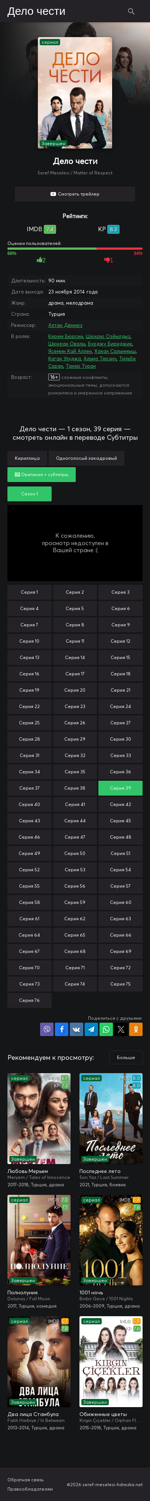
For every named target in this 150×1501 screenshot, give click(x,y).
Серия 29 (74, 739)
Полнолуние (22, 1292)
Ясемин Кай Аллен (70, 351)
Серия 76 (29, 1000)
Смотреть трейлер (79, 194)
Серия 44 (75, 820)
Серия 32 (75, 755)
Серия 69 (120, 951)
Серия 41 (75, 804)
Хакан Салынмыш (115, 351)
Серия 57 (120, 886)
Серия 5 (75, 608)
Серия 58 (29, 902)
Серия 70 (29, 967)
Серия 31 (29, 755)
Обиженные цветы (103, 1414)
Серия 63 (120, 918)
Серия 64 (29, 935)
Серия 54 (120, 869)
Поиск (131, 11)
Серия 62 (74, 918)
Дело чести (36, 11)
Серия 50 (74, 853)
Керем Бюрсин (65, 336)
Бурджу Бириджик (110, 344)
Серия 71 (75, 967)
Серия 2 (75, 592)
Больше (126, 1057)
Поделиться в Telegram (91, 1029)
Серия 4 (29, 608)
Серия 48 (120, 837)
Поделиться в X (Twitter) (121, 1029)
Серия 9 (120, 624)
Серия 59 (74, 902)
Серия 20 (74, 690)
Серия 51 (120, 853)
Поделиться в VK (76, 1029)
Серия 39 (120, 788)
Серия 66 (120, 935)
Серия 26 (74, 722)
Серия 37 (29, 788)
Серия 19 (29, 690)
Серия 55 (29, 886)
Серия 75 (120, 984)
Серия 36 (120, 771)
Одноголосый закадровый (86, 458)
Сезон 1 (29, 493)
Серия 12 (120, 641)
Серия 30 (120, 739)
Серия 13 (29, 657)
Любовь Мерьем (27, 1171)
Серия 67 (29, 951)
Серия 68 (75, 951)
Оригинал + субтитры (41, 474)
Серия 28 (29, 739)
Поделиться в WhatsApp (106, 1029)
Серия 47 (75, 837)
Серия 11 (75, 641)
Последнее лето (100, 1171)
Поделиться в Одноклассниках (136, 1029)
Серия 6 (120, 608)
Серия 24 (120, 706)
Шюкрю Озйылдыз (108, 336)
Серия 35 (75, 771)
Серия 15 (120, 657)
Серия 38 (74, 788)
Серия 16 (29, 673)
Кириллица (27, 458)
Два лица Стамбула (33, 1414)
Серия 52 (29, 869)
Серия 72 (120, 967)
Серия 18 (121, 673)
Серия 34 (29, 771)
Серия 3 (120, 592)
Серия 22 (29, 706)
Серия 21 (120, 690)
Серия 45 (120, 820)
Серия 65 (74, 935)
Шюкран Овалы (66, 344)
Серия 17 (75, 673)
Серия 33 (120, 755)
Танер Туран (81, 366)
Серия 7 (29, 624)
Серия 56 (74, 886)
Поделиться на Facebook (61, 1029)
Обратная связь (25, 1479)
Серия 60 (120, 902)
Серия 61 (29, 918)
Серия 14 (75, 657)
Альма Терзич (100, 358)
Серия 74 (75, 984)
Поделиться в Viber (46, 1029)
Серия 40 (29, 804)
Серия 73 (29, 984)
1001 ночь (91, 1292)
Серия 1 (29, 592)
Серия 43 (29, 820)
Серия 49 (29, 853)
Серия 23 (75, 706)
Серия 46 (29, 837)
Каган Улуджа (64, 358)
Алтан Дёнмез (65, 325)
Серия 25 (29, 722)
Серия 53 (75, 869)
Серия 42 (120, 804)
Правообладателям (30, 1489)
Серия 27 (120, 722)
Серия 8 (75, 624)
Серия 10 (29, 641)
